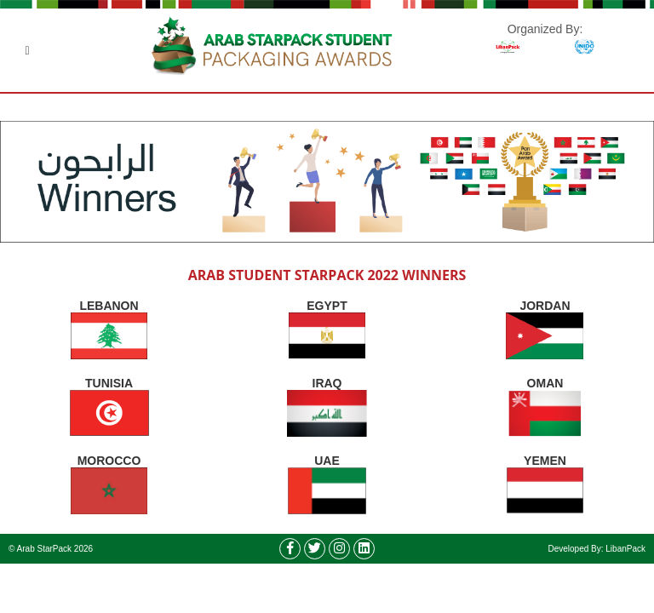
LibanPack (625, 548)
